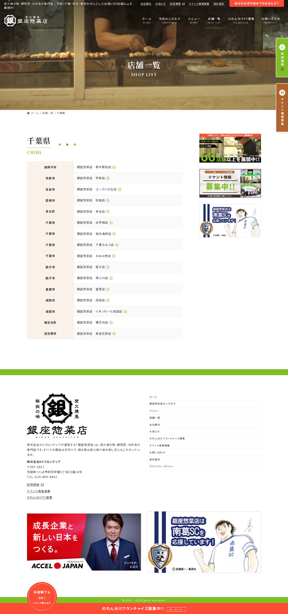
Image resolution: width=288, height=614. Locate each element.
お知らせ (160, 3)
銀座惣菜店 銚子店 (93, 267)
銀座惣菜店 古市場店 (95, 222)
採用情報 (177, 4)
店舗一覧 (154, 417)
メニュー (154, 410)
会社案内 (146, 3)
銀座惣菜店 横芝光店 (95, 322)
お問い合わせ (157, 452)
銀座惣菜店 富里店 (93, 289)
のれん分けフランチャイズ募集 (167, 438)
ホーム (153, 396)
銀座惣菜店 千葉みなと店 (98, 244)
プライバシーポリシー (162, 466)
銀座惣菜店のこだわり (162, 403)
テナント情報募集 (199, 3)
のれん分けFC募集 (39, 497)
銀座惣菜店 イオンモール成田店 (102, 311)
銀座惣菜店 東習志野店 (96, 333)
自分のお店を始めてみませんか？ (256, 3)
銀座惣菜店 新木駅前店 (96, 167)
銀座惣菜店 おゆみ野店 (96, 256)
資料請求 (219, 3)
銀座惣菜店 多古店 (93, 211)
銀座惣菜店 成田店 (93, 300)
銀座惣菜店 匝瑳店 (93, 200)
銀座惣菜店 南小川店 (95, 278)
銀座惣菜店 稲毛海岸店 (96, 233)
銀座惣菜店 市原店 (93, 178)
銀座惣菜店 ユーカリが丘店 (99, 189)
